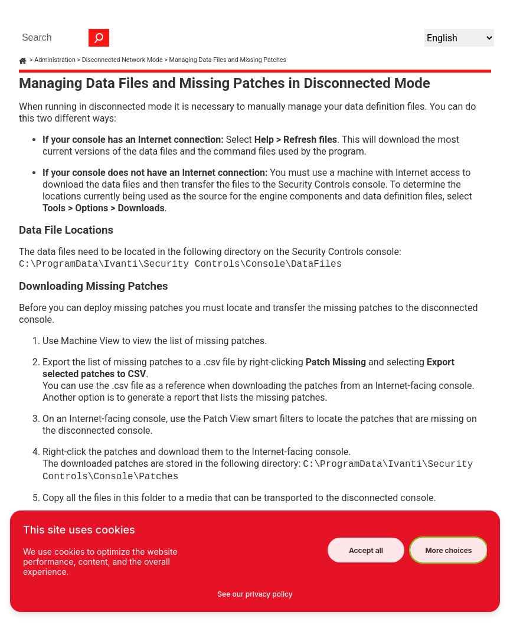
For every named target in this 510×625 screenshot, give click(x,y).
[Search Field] (62, 37)
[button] (99, 37)
